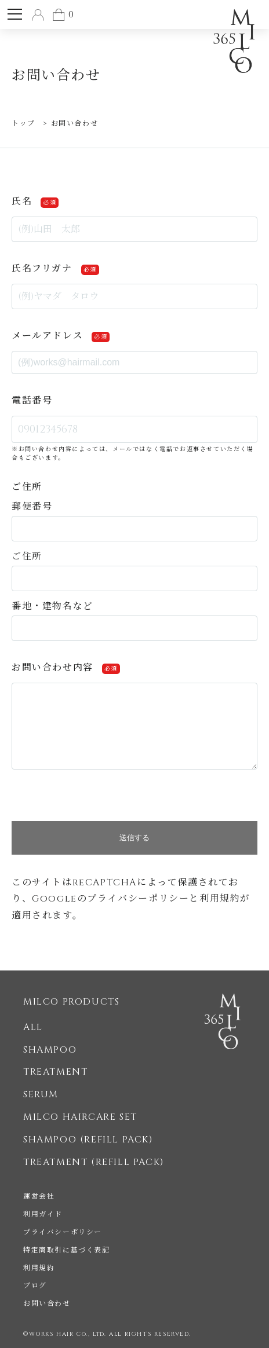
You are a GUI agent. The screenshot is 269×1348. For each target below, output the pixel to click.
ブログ (35, 1285)
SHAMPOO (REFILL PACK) (88, 1139)
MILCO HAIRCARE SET (80, 1117)
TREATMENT (55, 1071)
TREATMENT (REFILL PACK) (93, 1162)
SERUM (41, 1094)
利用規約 (219, 898)
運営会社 (38, 1196)
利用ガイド (43, 1214)
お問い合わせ (47, 1303)
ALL (33, 1027)
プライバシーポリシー (138, 898)
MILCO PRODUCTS (71, 1001)
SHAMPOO (50, 1049)
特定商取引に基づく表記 (66, 1250)
